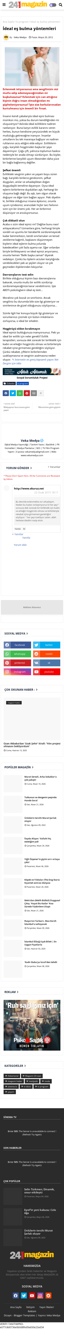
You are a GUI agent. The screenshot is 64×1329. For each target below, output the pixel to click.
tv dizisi (27, 1086)
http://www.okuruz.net (29, 488)
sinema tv (12, 1086)
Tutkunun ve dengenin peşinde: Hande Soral (40, 799)
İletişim (30, 1307)
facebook (20, 645)
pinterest (20, 662)
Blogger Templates (24, 1315)
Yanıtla (18, 529)
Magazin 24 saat (33, 1075)
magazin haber (15, 1081)
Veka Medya (30, 440)
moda (47, 1081)
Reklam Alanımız (32, 607)
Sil (24, 529)
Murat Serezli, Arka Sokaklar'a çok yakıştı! (40, 778)
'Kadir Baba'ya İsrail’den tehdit (40, 962)
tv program (22, 21)
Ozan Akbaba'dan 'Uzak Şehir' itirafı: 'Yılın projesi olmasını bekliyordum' (32, 745)
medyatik (33, 1081)
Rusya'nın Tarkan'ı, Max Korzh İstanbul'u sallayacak (40, 922)
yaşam (11, 1091)
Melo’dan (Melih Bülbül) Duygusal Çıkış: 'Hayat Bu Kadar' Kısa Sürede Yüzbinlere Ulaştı (42, 903)
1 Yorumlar (54, 467)
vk (49, 662)
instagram (20, 671)
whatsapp (19, 653)
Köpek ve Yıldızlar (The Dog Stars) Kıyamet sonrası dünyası (42, 881)
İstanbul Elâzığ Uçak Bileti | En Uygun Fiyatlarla (40, 943)
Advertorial (13, 1075)
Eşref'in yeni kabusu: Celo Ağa (40, 1211)
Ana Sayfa (8, 21)
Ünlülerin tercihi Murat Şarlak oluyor (40, 819)
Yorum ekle (20, 544)
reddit (49, 653)
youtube (49, 671)
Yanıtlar (19, 534)
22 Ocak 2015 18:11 (46, 492)
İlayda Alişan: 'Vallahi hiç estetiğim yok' (37, 840)
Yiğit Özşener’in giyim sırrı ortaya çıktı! (42, 861)
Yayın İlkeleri (46, 1307)
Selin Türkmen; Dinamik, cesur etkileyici (39, 1191)
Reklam (32, 1311)
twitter (49, 645)
